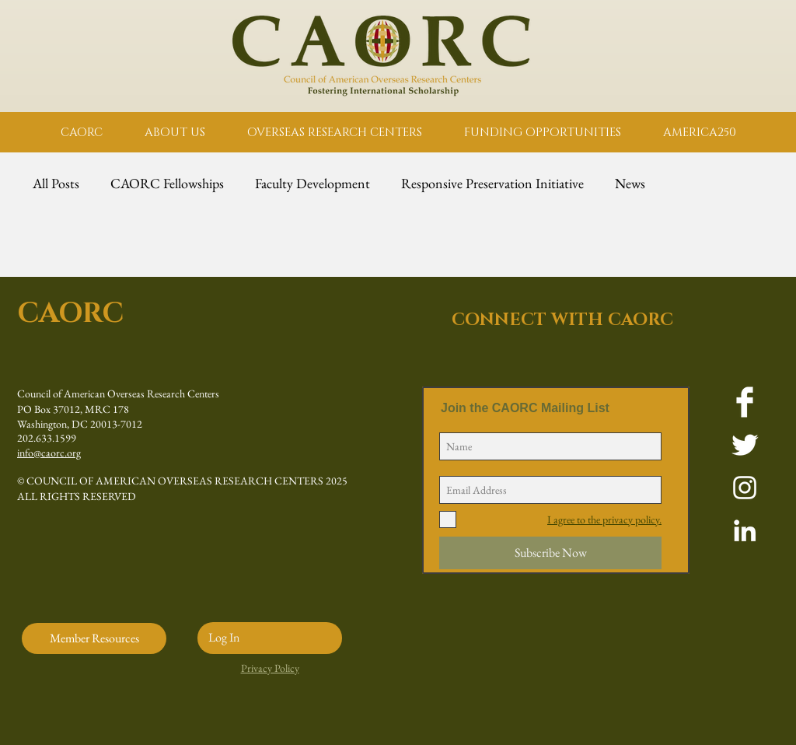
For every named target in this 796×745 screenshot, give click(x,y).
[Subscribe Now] (550, 553)
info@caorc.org (49, 453)
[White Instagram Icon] (744, 487)
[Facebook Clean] (744, 402)
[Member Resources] (94, 638)
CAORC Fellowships (167, 183)
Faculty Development (312, 183)
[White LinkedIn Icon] (744, 530)
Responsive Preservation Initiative (492, 183)
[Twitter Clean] (744, 444)
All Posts (56, 183)
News (630, 183)
